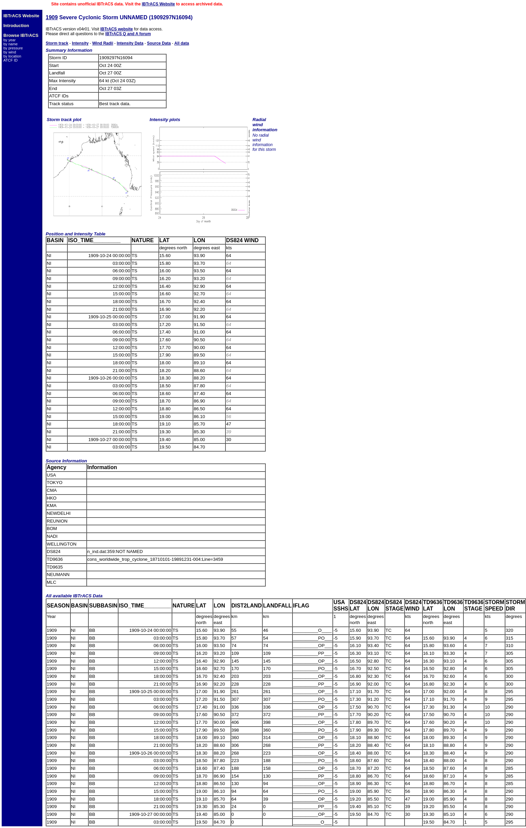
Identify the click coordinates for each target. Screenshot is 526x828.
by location (12, 56)
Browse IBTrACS (20, 35)
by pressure (13, 48)
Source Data (159, 43)
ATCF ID (10, 60)
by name (10, 44)
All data (181, 43)
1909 (52, 17)
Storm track (57, 43)
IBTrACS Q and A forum (128, 33)
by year (9, 40)
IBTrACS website (116, 29)
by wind (9, 52)
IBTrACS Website (158, 4)
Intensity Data (130, 43)
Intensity (80, 43)
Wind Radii (102, 43)
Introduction (16, 25)
